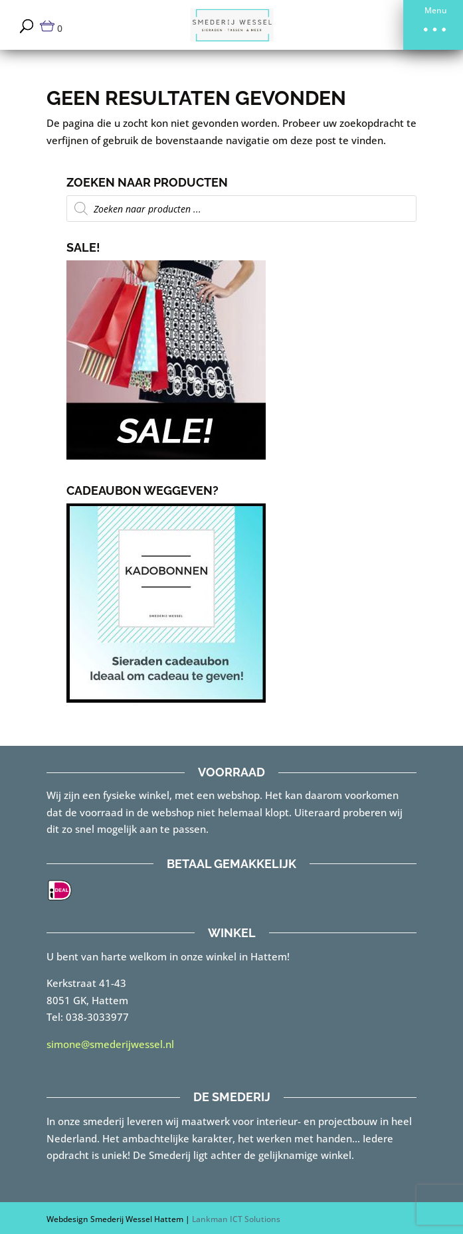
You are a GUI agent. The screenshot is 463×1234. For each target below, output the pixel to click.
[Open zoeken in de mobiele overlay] (241, 208)
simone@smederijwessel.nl (110, 1044)
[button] (433, 25)
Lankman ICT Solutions (236, 1219)
